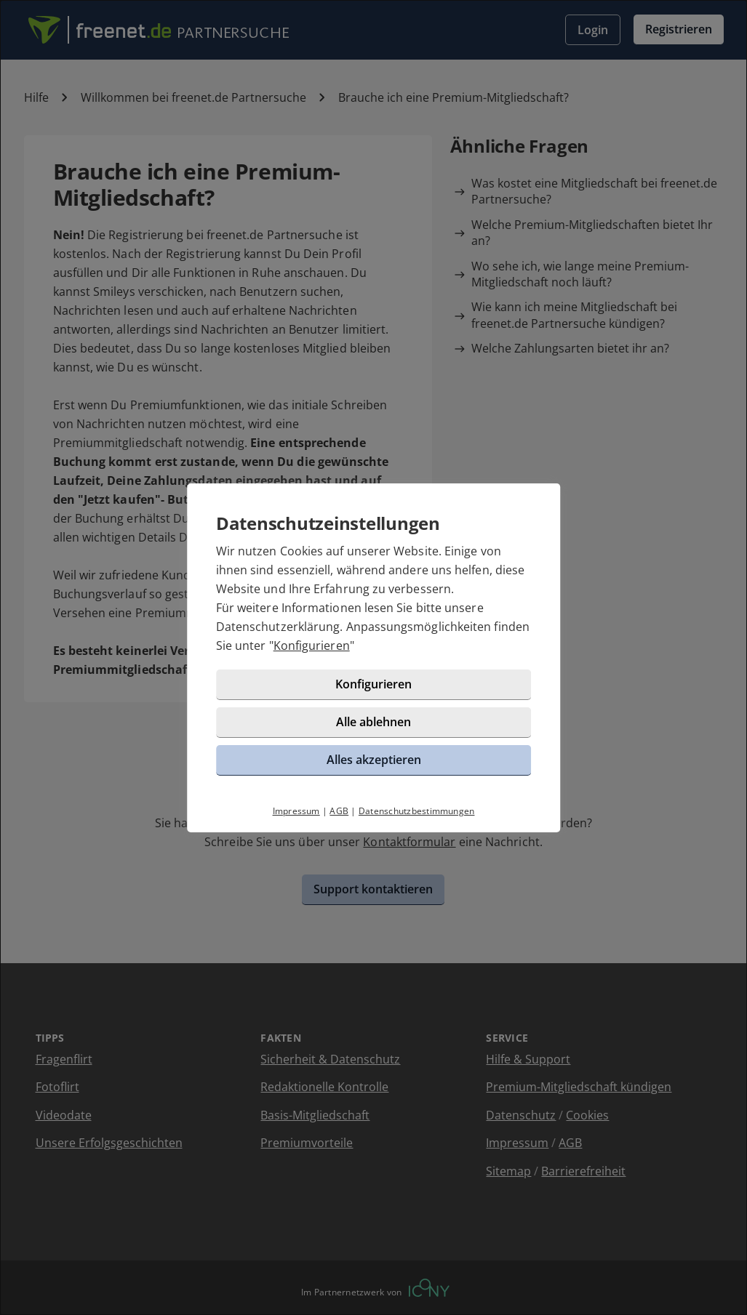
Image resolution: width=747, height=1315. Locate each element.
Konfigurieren (311, 646)
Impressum (296, 811)
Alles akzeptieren (374, 760)
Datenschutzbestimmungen (417, 811)
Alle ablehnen (373, 722)
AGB (338, 811)
